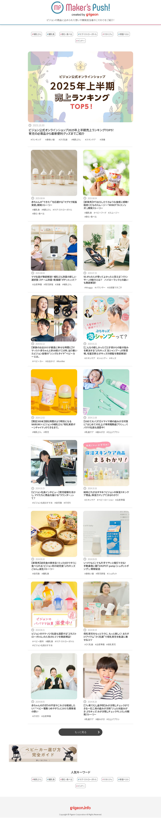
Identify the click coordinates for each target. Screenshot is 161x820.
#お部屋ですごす (114, 287)
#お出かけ (50, 361)
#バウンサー (100, 287)
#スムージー (113, 212)
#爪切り (67, 502)
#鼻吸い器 (50, 139)
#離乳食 (36, 209)
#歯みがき (100, 432)
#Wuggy (88, 287)
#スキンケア (90, 139)
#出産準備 (37, 284)
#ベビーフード (100, 212)
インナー (80, 40)
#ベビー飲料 (38, 641)
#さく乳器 (63, 139)
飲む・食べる (66, 34)
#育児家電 (48, 284)
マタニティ (107, 34)
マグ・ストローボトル (87, 34)
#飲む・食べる (38, 213)
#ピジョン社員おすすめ (42, 502)
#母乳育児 (111, 644)
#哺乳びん (76, 139)
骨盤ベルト (123, 34)
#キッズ (112, 358)
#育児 (46, 432)
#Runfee (61, 361)
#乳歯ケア (89, 432)
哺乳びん (36, 34)
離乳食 (50, 34)
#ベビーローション (105, 499)
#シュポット (112, 573)
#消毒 (102, 139)
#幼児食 (58, 502)
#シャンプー (102, 358)
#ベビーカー (38, 361)
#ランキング (36, 139)
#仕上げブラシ (113, 432)
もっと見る (80, 732)
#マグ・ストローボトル (62, 209)
